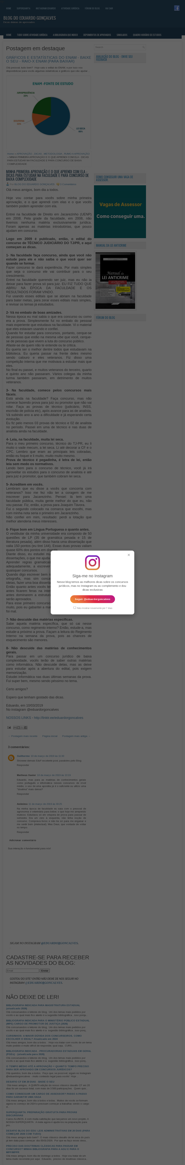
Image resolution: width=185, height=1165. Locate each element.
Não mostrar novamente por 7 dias (93, 607)
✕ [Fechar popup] (128, 555)
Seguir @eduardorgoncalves (92, 599)
